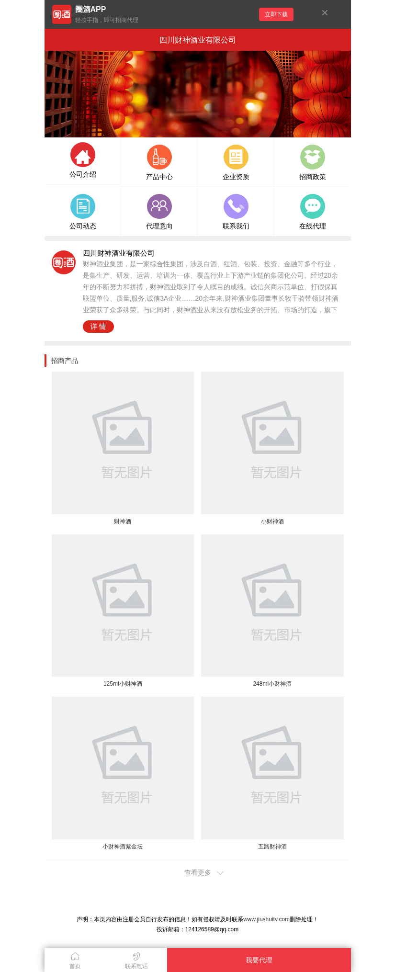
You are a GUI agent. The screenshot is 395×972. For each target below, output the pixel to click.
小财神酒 (272, 521)
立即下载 (276, 14)
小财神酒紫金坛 (122, 846)
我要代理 (259, 960)
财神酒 (122, 521)
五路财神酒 (272, 846)
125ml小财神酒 (122, 683)
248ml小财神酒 (272, 683)
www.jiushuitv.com (266, 919)
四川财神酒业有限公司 (197, 40)
